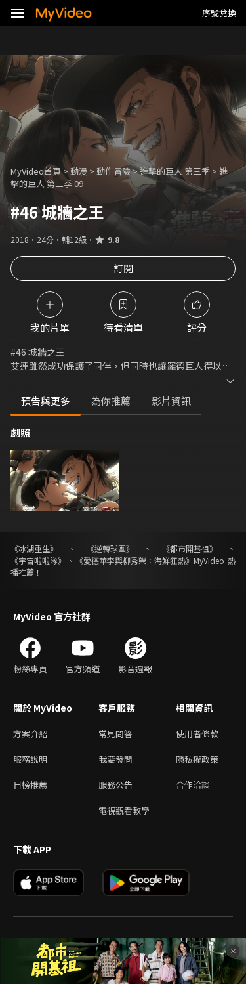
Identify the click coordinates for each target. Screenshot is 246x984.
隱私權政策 (197, 759)
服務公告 (115, 785)
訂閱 (123, 268)
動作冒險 (113, 171)
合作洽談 (193, 785)
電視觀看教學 (124, 810)
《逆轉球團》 (110, 548)
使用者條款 (197, 733)
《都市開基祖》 (189, 548)
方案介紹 (30, 733)
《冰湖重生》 (34, 548)
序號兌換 (219, 13)
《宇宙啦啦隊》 (38, 560)
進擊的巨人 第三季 (175, 171)
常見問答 (115, 733)
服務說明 (30, 759)
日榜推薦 (30, 785)
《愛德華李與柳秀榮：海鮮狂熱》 (134, 560)
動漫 (78, 171)
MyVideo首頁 (35, 171)
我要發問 (115, 759)
